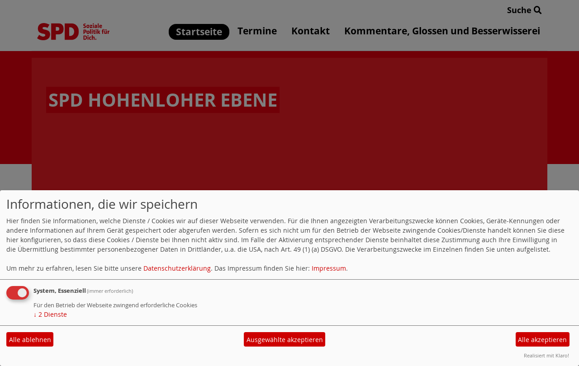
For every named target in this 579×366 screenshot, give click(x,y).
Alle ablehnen (30, 339)
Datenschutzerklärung (177, 268)
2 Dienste (50, 314)
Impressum (329, 268)
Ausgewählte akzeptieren (285, 339)
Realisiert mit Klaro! (546, 355)
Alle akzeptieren (542, 339)
